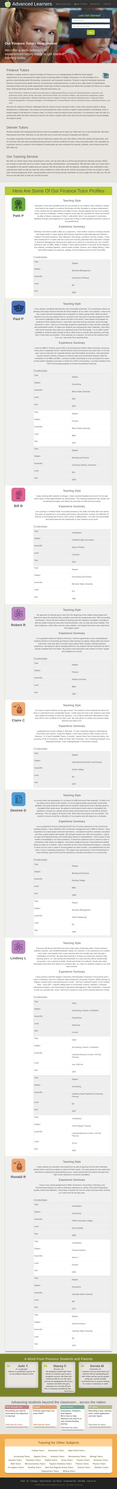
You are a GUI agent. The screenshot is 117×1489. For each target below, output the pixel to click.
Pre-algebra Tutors (16, 1467)
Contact (95, 4)
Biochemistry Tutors (77, 1456)
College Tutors (38, 1450)
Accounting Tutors (22, 1456)
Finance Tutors (83, 1460)
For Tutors (80, 4)
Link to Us (91, 1481)
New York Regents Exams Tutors (59, 1467)
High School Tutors (76, 1450)
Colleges (34, 1481)
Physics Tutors (99, 1464)
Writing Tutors (69, 1471)
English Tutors (51, 1460)
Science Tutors (83, 1467)
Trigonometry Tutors (50, 1471)
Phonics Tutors (82, 1464)
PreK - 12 (25, 1481)
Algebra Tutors (40, 1456)
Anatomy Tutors (57, 1456)
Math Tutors (16, 1464)
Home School (45, 1481)
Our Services (63, 4)
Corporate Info (70, 1481)
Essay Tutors (67, 1460)
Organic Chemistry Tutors (60, 1464)
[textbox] (91, 21)
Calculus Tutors (15, 1460)
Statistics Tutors (101, 1467)
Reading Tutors (34, 1467)
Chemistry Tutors (33, 1460)
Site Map (81, 1481)
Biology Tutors (96, 1456)
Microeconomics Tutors (35, 1464)
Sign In (107, 4)
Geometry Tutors (101, 1460)
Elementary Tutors (56, 1450)
